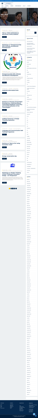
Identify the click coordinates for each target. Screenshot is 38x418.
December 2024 (29, 211)
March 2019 (28, 348)
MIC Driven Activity (10, 72)
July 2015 (28, 394)
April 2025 (28, 203)
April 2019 (28, 346)
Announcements (5, 31)
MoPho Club (28, 148)
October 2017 (28, 374)
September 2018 (29, 358)
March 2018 (28, 366)
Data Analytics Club (29, 95)
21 (14, 188)
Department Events (29, 99)
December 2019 (29, 330)
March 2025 (28, 205)
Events (28, 116)
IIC (17, 31)
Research (11, 407)
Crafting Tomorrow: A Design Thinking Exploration (10, 119)
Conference (28, 91)
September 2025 (29, 193)
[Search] (35, 33)
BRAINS (28, 72)
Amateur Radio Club (29, 60)
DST (1, 407)
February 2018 (28, 368)
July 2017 (28, 380)
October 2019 (28, 334)
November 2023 (29, 237)
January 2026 (28, 185)
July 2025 (28, 197)
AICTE (1, 404)
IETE (27, 122)
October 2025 (28, 191)
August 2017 (28, 378)
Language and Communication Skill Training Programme (12, 131)
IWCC (27, 134)
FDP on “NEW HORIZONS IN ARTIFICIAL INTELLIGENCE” (10, 33)
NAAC (1, 406)
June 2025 (28, 199)
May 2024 (28, 225)
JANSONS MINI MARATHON (10, 90)
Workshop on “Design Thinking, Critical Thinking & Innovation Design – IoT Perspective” (11, 174)
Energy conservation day (9, 156)
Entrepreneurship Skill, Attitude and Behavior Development (11, 74)
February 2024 (28, 231)
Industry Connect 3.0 (29, 46)
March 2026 (28, 181)
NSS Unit (28, 154)
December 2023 (29, 235)
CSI (27, 93)
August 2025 (28, 195)
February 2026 (28, 183)
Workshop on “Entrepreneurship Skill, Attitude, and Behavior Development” (11, 46)
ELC (27, 105)
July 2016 (28, 386)
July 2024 (28, 221)
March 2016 (28, 388)
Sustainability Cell (29, 164)
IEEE (27, 120)
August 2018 (28, 360)
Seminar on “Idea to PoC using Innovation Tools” (11, 144)
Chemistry (28, 80)
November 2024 (29, 213)
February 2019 (28, 350)
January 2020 (28, 328)
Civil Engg (8, 141)
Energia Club (10, 154)
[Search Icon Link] (8, 7)
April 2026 (28, 179)
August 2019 (28, 338)
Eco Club (10, 141)
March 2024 (28, 229)
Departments (11, 404)
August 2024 (28, 219)
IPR (9, 71)
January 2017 (28, 384)
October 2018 (28, 356)
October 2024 (28, 215)
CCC (27, 76)
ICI (11, 141)
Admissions (11, 405)
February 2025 (28, 207)
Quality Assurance (4, 7)
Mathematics (28, 140)
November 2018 (29, 354)
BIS (27, 70)
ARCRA (28, 66)
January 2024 (28, 233)
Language (28, 136)
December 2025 (29, 187)
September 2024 (29, 217)
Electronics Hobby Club (30, 112)
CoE (27, 84)
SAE (27, 160)
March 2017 (28, 382)
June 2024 (28, 223)
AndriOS (28, 62)
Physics (28, 156)
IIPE (27, 126)
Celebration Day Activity (30, 78)
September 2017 (29, 376)
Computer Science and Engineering (31, 86)
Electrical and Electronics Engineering (31, 107)
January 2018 (28, 370)
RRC (27, 158)
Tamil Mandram (29, 166)
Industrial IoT (28, 128)
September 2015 (29, 390)
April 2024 (28, 227)
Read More (4, 82)
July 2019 (28, 340)
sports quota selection (29, 41)
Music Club (28, 150)
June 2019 (28, 342)
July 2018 (28, 362)
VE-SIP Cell (28, 170)
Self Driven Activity (15, 72)
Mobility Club (28, 146)
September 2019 (29, 336)
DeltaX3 (28, 97)
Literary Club (28, 138)
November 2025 (29, 189)
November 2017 (29, 372)
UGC (1, 405)
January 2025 (28, 209)
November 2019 (29, 332)
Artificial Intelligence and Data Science (11, 31)
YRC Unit (28, 172)
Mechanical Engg (15, 141)
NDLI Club (28, 152)
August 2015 (28, 392)
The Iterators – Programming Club (31, 168)
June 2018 (28, 364)
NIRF (20, 405)
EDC (16, 31)
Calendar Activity (29, 74)
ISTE (27, 132)
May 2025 (28, 201)
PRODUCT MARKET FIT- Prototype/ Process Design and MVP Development (31, 52)
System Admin (10, 30)
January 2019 (28, 352)
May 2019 (28, 344)
